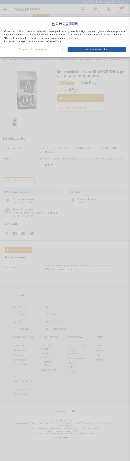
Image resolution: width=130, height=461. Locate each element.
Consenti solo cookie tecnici (33, 49)
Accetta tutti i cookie (96, 49)
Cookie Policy (54, 41)
